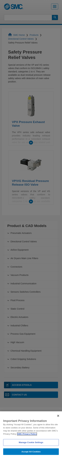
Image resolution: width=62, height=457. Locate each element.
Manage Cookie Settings (31, 446)
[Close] (58, 419)
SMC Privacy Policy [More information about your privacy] (27, 438)
